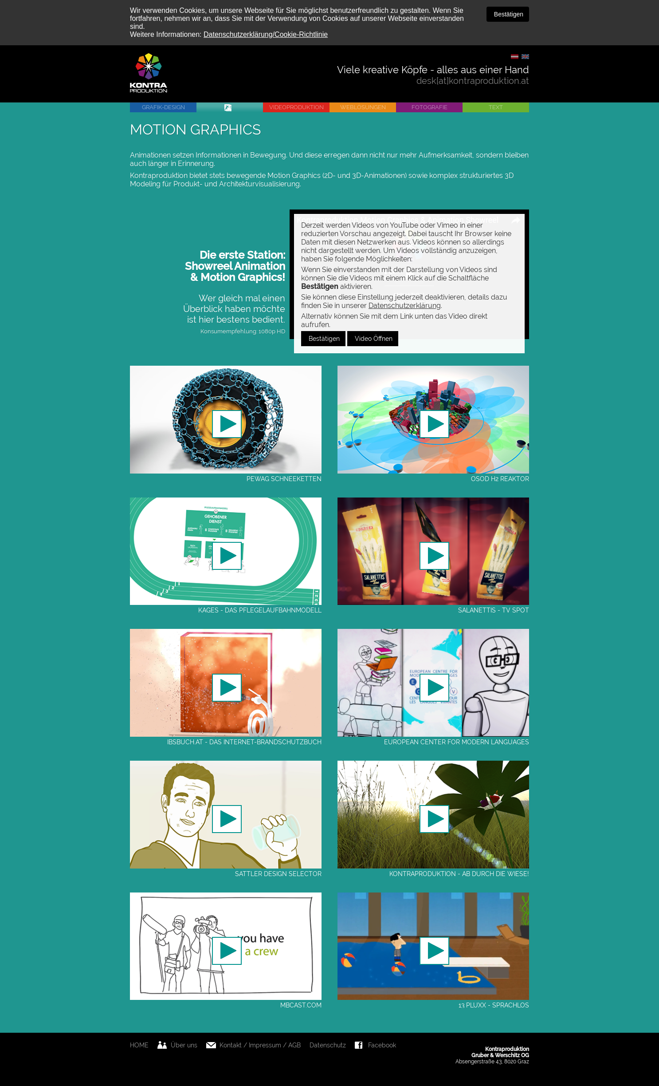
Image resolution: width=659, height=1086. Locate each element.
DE (514, 56)
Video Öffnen (372, 338)
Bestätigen (507, 14)
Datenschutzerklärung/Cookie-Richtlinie (266, 34)
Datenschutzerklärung (405, 305)
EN (525, 56)
